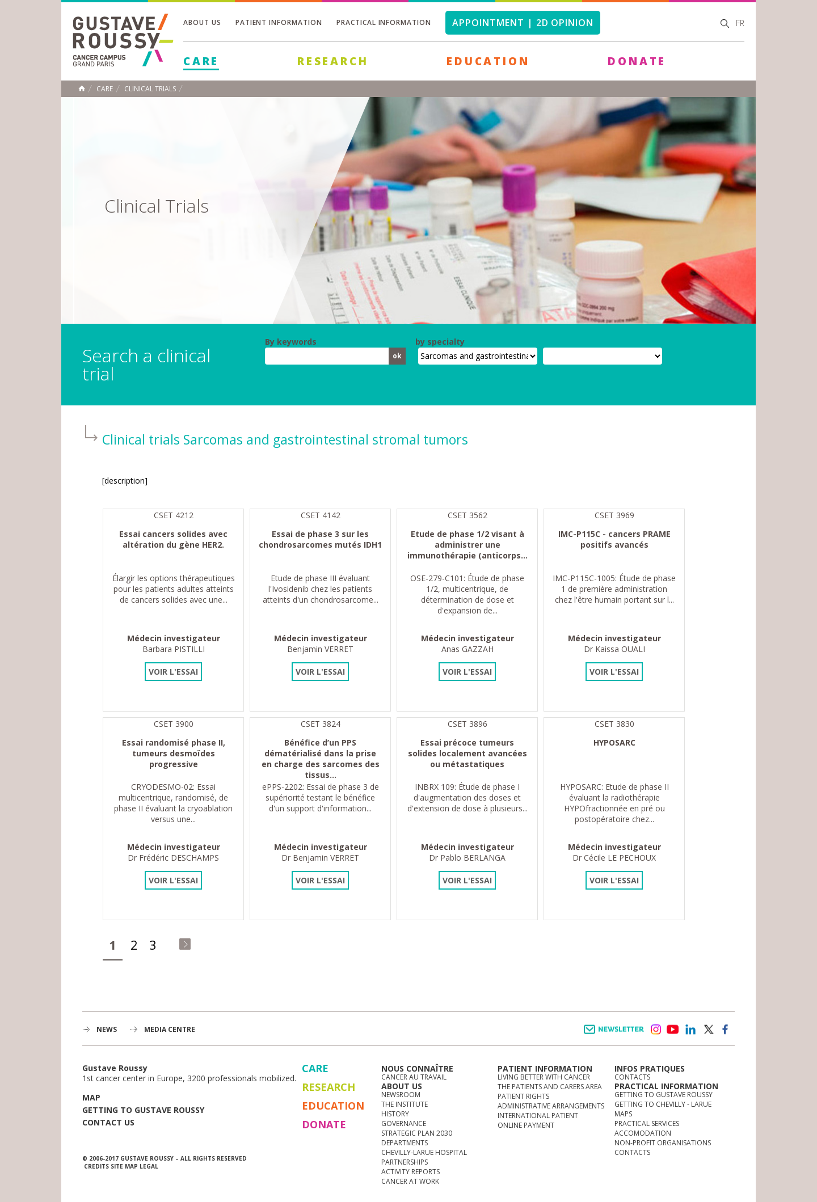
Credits (96, 1166)
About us (202, 22)
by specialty (440, 342)
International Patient (538, 1115)
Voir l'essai (173, 671)
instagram (655, 1029)
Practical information (383, 22)
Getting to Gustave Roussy (143, 1109)
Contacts (632, 1077)
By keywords (291, 342)
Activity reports (410, 1171)
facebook (725, 1029)
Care (201, 61)
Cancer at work (410, 1181)
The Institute (404, 1104)
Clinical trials (150, 89)
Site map (124, 1166)
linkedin (690, 1029)
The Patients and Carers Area (550, 1086)
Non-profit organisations (662, 1143)
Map (91, 1097)
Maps (623, 1114)
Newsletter (616, 1035)
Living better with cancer (544, 1077)
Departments (404, 1143)
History (395, 1114)
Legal (149, 1166)
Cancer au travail (414, 1077)
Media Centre (169, 1029)
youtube (673, 1029)
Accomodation (642, 1133)
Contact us (108, 1122)
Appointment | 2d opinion (522, 22)
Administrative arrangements (551, 1106)
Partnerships (404, 1162)
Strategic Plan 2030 (416, 1133)
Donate (637, 61)
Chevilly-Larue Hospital (424, 1152)
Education (488, 61)
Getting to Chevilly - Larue (662, 1104)
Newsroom (400, 1094)
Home (81, 88)
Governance (403, 1123)
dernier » (185, 944)
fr (740, 23)
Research (332, 61)
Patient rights (523, 1096)
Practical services (646, 1123)
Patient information (278, 22)
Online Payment (526, 1125)
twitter (708, 1029)
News (106, 1029)
